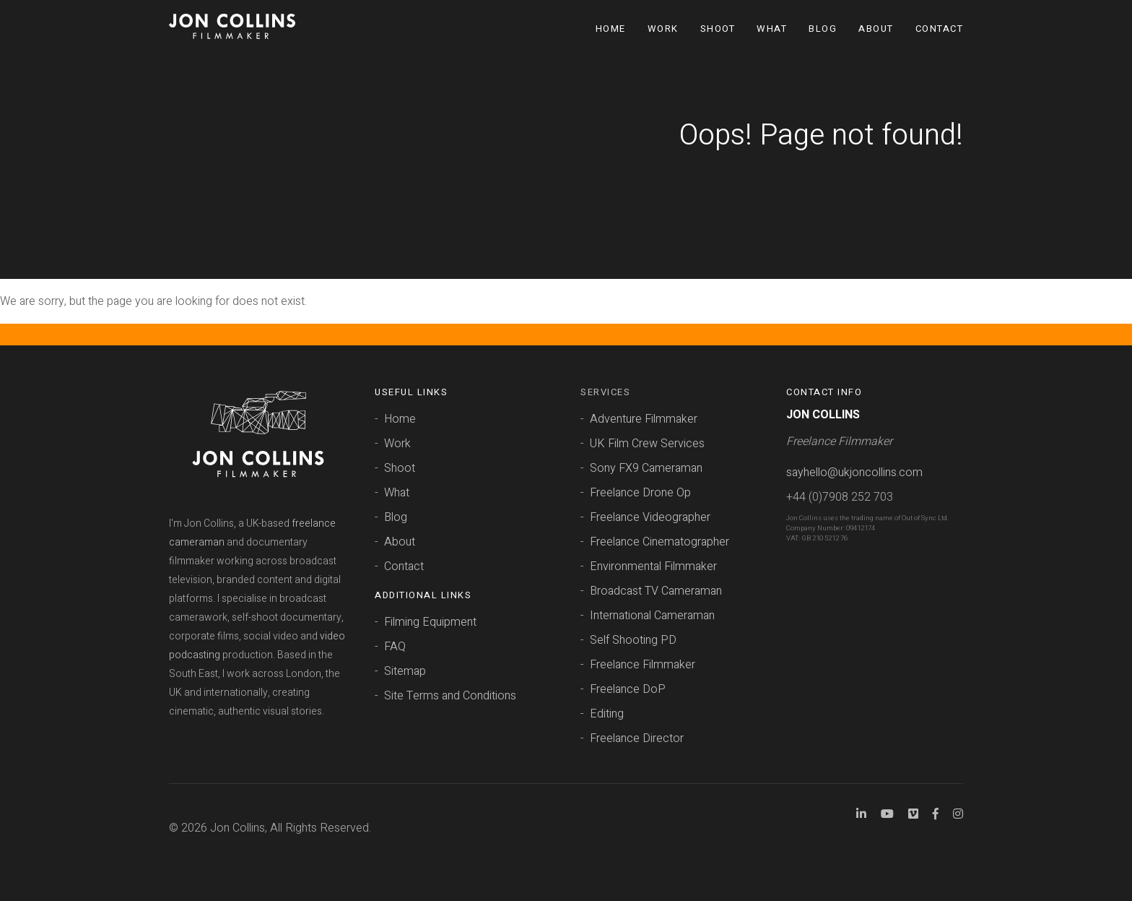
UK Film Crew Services (647, 443)
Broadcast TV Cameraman (656, 591)
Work (663, 28)
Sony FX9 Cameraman (646, 468)
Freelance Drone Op (640, 492)
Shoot (718, 28)
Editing (607, 714)
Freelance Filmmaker (642, 664)
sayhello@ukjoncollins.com (854, 472)
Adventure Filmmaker (643, 419)
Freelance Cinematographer (659, 542)
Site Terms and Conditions (450, 695)
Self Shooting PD (633, 640)
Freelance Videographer (650, 517)
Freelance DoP (628, 689)
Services (605, 392)
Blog (823, 28)
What (772, 28)
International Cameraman (652, 615)
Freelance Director (637, 738)
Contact (939, 28)
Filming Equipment (430, 622)
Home (611, 28)
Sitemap (405, 671)
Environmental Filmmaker (653, 566)
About (876, 28)
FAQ (395, 646)
